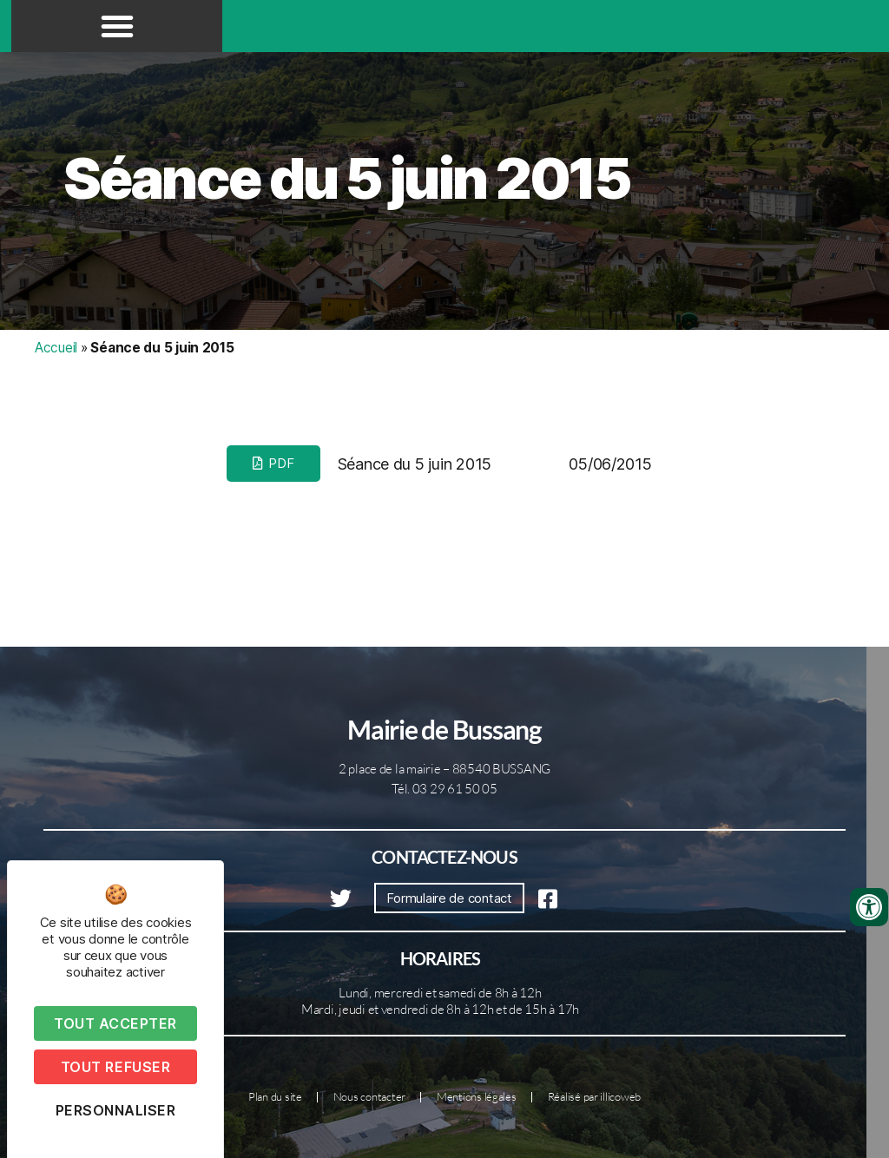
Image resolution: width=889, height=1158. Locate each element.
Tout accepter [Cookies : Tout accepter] (115, 1023)
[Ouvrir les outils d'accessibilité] (869, 907)
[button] (117, 26)
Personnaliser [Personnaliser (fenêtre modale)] (116, 1110)
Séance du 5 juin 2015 (346, 178)
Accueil (56, 347)
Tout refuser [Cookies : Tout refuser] (115, 1067)
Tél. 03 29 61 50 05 (444, 788)
